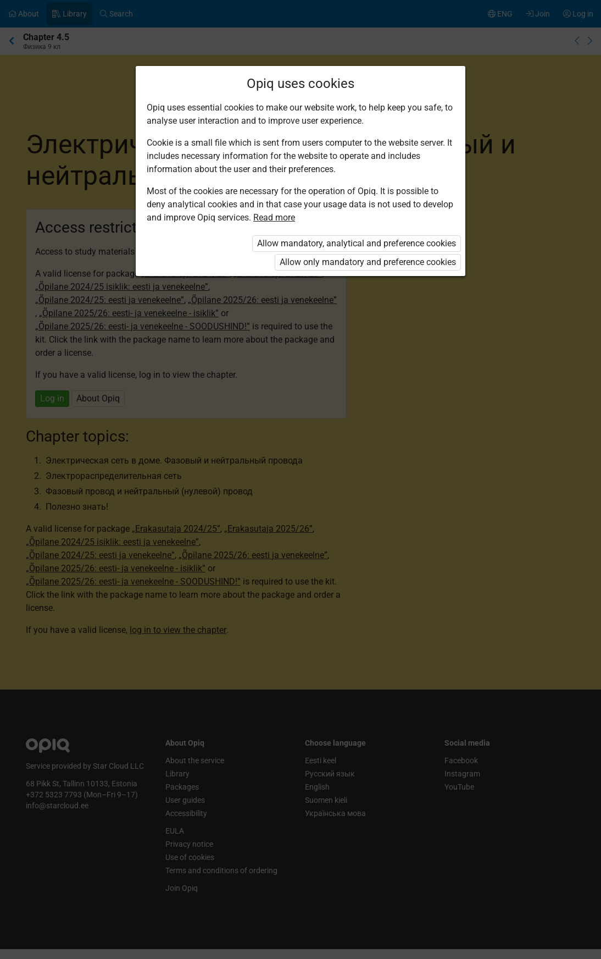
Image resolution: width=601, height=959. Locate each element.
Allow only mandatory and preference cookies (368, 262)
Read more (274, 217)
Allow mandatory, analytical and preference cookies (356, 243)
